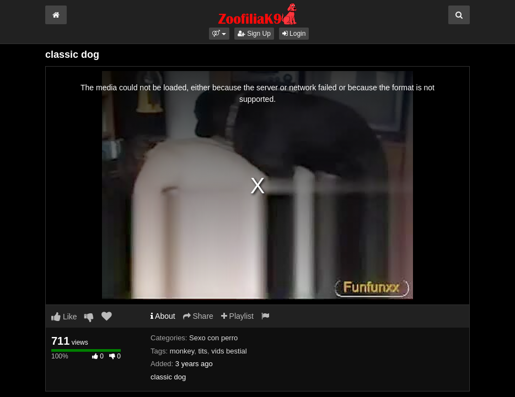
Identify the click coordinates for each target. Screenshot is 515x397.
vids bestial (228, 351)
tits (202, 351)
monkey (182, 351)
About (163, 316)
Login (294, 33)
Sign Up (254, 33)
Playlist (237, 316)
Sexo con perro (213, 338)
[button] (219, 34)
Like (64, 316)
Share (198, 316)
